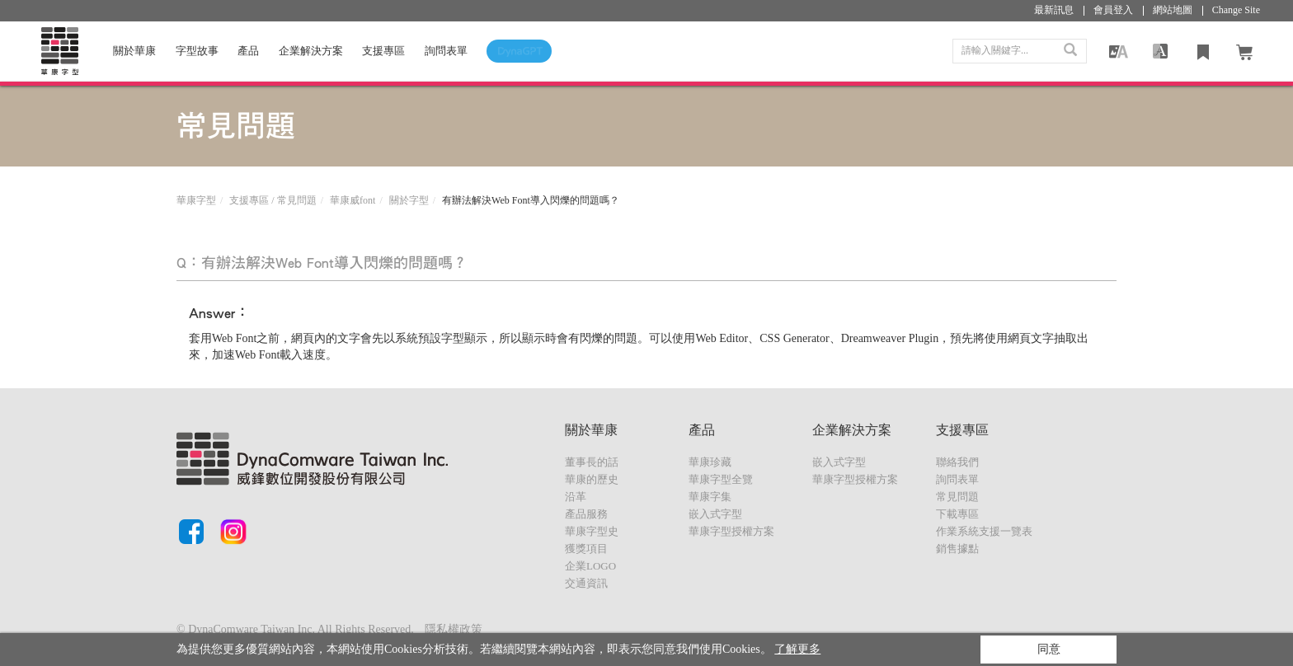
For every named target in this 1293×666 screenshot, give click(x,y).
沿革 (575, 496)
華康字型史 (591, 531)
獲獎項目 (586, 548)
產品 (248, 52)
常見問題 (957, 496)
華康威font (352, 200)
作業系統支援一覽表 (984, 531)
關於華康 (134, 52)
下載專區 (957, 514)
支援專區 (383, 52)
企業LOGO (590, 566)
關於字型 (409, 200)
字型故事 (197, 52)
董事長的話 (591, 462)
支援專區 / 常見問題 (272, 200)
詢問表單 (957, 479)
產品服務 (586, 514)
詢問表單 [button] (446, 52)
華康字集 (710, 496)
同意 (1048, 649)
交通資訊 (586, 583)
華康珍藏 (710, 462)
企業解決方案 (311, 52)
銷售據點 (957, 548)
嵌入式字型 (715, 514)
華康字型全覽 (721, 479)
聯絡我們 (957, 462)
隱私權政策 (453, 629)
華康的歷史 (591, 479)
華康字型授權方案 (731, 531)
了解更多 (797, 649)
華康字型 (196, 200)
